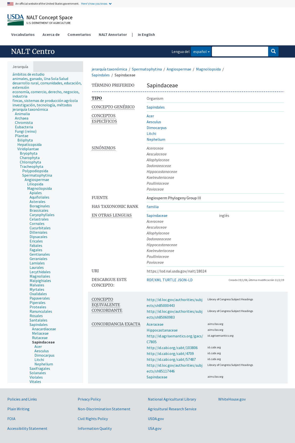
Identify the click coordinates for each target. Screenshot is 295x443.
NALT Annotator (113, 34)
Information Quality (95, 428)
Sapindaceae (157, 215)
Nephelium (156, 139)
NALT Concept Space (49, 17)
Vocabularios (23, 34)
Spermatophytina (147, 69)
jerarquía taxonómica (109, 69)
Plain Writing (18, 408)
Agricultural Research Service (172, 408)
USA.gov (154, 428)
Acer (150, 115)
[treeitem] (30, 74)
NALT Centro (33, 51)
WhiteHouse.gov (232, 399)
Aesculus (154, 121)
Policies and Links (22, 399)
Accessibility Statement (27, 428)
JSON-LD (185, 279)
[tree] (45, 227)
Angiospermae (179, 69)
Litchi (151, 133)
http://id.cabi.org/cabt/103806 (172, 347)
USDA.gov (156, 418)
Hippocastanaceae (162, 330)
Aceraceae (155, 324)
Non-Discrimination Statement (104, 408)
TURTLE (169, 279)
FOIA (11, 418)
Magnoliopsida (208, 69)
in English (146, 34)
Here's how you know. (94, 3)
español (199, 51)
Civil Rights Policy (93, 418)
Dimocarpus (157, 127)
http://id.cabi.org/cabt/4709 (170, 353)
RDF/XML (154, 279)
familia (153, 206)
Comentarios (79, 34)
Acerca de (51, 34)
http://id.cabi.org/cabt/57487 (171, 359)
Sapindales (101, 74)
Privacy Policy (89, 399)
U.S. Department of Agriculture (48, 23)
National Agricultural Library (172, 399)
